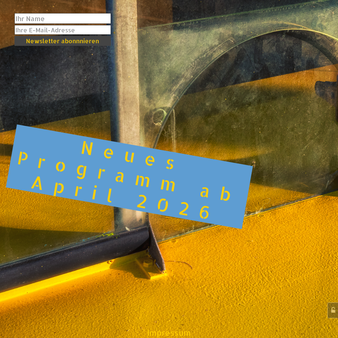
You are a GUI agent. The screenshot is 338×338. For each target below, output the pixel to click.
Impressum (169, 332)
